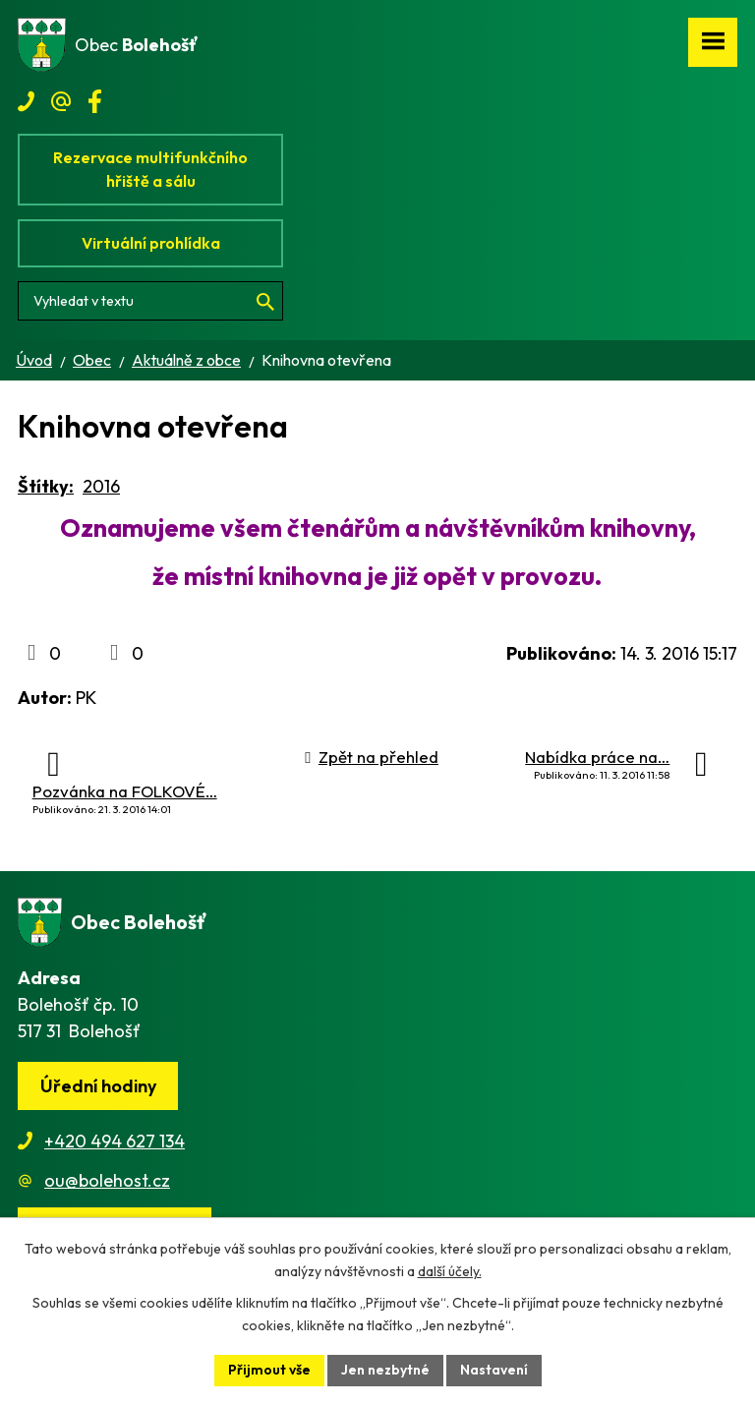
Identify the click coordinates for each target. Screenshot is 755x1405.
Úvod (34, 360)
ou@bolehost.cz (107, 1180)
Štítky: (46, 486)
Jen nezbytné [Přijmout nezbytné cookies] (385, 1369)
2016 (101, 486)
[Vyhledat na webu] (150, 301)
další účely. (450, 1271)
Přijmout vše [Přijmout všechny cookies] (269, 1369)
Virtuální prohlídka (151, 243)
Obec (92, 360)
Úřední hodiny (98, 1086)
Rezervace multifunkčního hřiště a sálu (150, 169)
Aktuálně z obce (186, 360)
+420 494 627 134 (114, 1141)
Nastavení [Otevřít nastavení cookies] (494, 1369)
